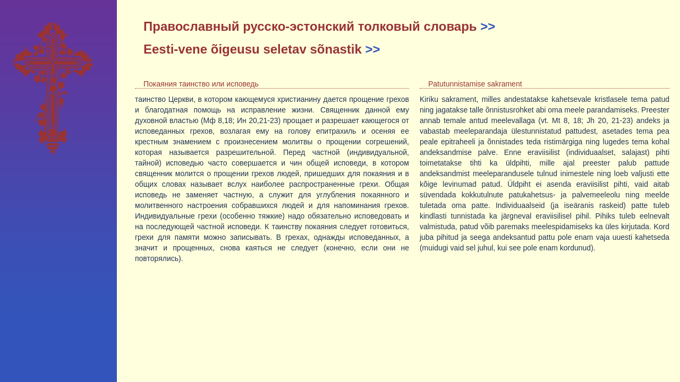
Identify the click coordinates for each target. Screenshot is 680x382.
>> (487, 26)
